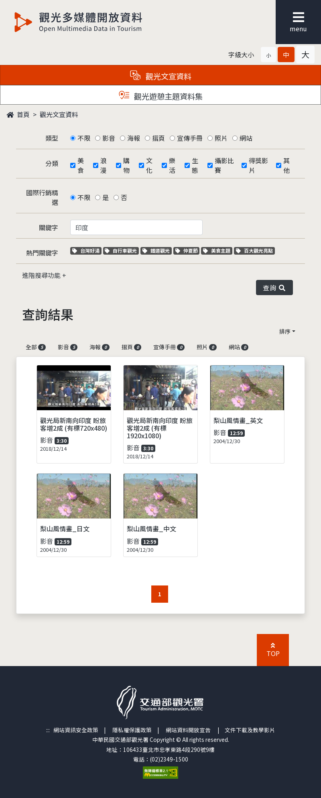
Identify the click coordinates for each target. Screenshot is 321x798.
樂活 (172, 165)
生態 (195, 165)
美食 (80, 165)
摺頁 (158, 138)
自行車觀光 (121, 250)
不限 (83, 138)
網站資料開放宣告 (188, 730)
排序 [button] (285, 331)
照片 (221, 138)
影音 (108, 138)
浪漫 (103, 165)
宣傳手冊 (190, 138)
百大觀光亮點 (254, 250)
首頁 (18, 114)
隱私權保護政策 (132, 730)
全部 (36, 347)
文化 (149, 165)
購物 (126, 165)
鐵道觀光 (157, 250)
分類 (51, 163)
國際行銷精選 (42, 197)
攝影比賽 (224, 165)
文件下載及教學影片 (250, 730)
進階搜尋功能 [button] (42, 275)
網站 (246, 138)
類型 (51, 138)
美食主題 (217, 250)
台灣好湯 (87, 250)
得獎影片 (258, 165)
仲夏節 (187, 250)
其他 (286, 165)
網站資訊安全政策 (75, 730)
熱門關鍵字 (42, 252)
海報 (133, 138)
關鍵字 (48, 227)
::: (48, 730)
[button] (268, 54)
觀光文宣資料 (59, 114)
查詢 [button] (274, 287)
